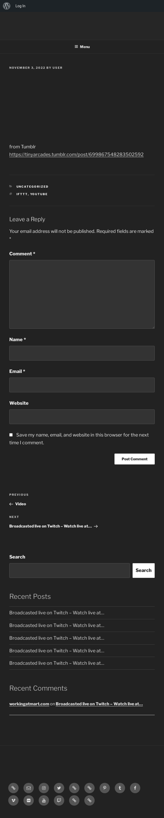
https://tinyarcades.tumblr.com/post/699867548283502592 (76, 154)
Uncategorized (33, 186)
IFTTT (22, 194)
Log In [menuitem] (20, 6)
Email (17, 371)
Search (17, 557)
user (58, 68)
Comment (22, 253)
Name (17, 339)
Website (19, 403)
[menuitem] (6, 6)
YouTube (39, 194)
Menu (82, 46)
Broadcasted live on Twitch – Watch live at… (56, 612)
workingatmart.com (29, 703)
